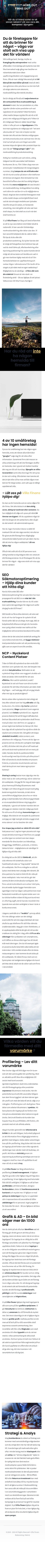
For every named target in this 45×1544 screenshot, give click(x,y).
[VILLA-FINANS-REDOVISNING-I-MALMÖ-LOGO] (12, 4)
